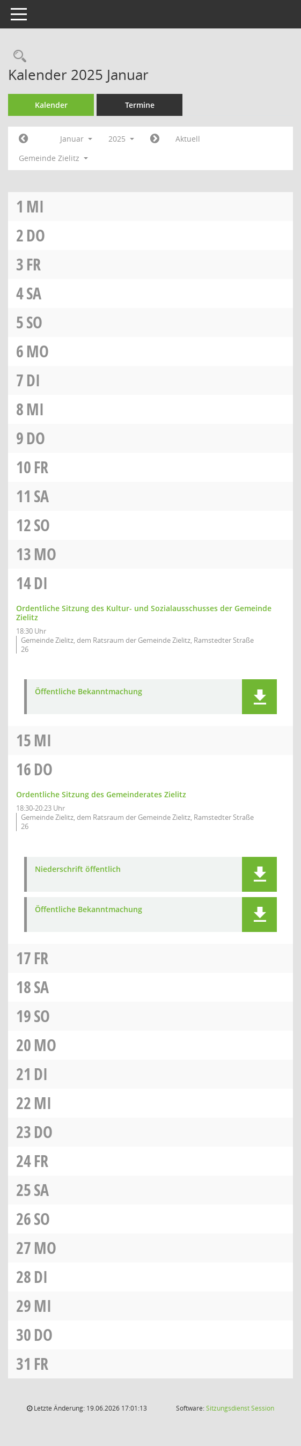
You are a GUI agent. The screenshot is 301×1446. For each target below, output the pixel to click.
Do (35, 235)
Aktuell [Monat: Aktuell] (187, 139)
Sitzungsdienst (240, 1408)
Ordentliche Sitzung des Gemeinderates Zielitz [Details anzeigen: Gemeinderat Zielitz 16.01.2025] (101, 794)
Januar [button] (76, 139)
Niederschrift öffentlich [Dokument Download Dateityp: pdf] (78, 869)
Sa (33, 293)
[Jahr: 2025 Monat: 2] (154, 139)
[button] (259, 696)
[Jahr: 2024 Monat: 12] (23, 139)
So (34, 322)
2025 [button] (121, 139)
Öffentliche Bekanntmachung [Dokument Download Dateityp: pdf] (88, 691)
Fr (33, 264)
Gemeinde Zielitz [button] (53, 158)
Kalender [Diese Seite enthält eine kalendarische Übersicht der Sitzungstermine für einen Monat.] (51, 105)
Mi (35, 206)
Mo (37, 351)
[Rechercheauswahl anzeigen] (17, 56)
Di (33, 380)
